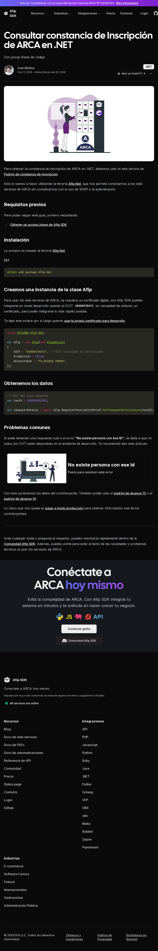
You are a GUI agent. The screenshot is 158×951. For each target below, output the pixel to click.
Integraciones (89, 13)
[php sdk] (78, 617)
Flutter (87, 784)
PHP (85, 737)
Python (87, 753)
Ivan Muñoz (26, 68)
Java (85, 768)
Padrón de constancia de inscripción (31, 174)
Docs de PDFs (14, 745)
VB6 (85, 808)
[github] (156, 13)
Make (86, 824)
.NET (86, 776)
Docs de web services (20, 737)
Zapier (87, 839)
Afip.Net (74, 184)
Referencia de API (17, 761)
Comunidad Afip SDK (19, 544)
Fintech (9, 882)
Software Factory (16, 874)
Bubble (87, 831)
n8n (85, 816)
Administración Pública (21, 905)
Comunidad (12, 768)
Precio (111, 13)
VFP (85, 800)
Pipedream (90, 847)
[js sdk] (69, 617)
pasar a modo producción (64, 508)
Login (144, 13)
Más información (127, 3)
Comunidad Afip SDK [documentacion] (79, 641)
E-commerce (13, 866)
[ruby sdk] (88, 617)
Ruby (86, 761)
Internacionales (15, 890)
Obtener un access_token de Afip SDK (38, 225)
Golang (87, 792)
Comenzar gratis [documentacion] (79, 628)
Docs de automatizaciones (23, 753)
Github (9, 808)
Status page (12, 784)
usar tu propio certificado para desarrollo (94, 321)
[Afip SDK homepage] (15, 680)
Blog (7, 729)
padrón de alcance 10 (20, 499)
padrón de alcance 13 (130, 493)
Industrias (62, 13)
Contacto (126, 13)
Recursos (39, 13)
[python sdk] (60, 617)
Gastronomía (13, 898)
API (84, 729)
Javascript (90, 745)
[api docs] (98, 617)
